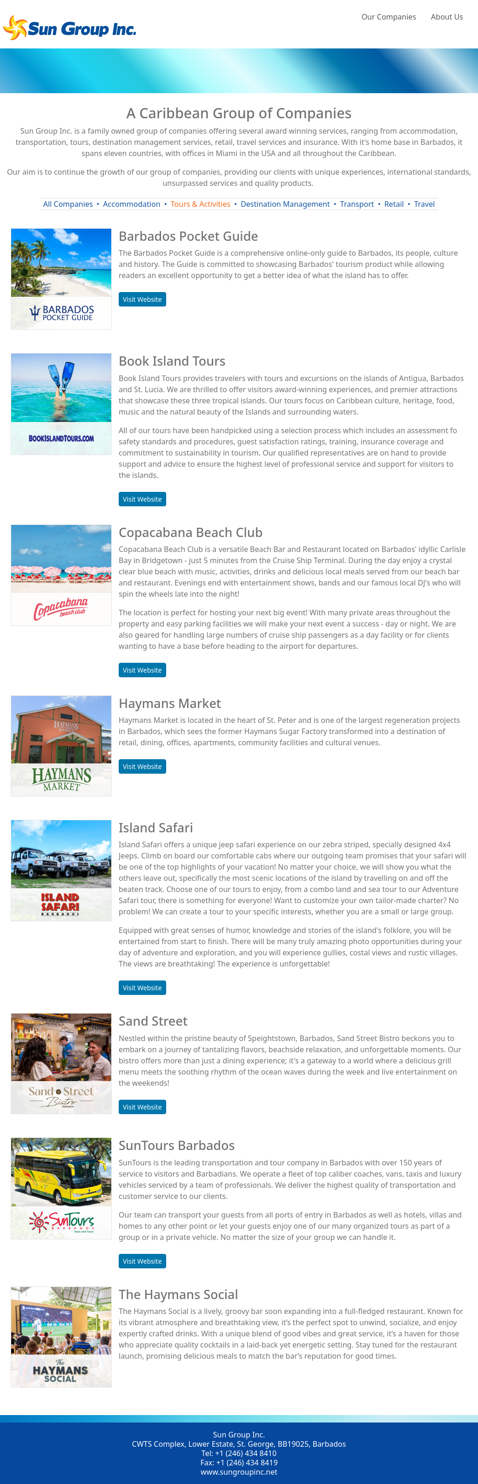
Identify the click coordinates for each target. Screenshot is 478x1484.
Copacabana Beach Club (191, 532)
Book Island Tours (172, 360)
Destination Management (285, 204)
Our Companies (389, 17)
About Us (447, 17)
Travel (424, 204)
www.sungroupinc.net (239, 1472)
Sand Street (153, 1020)
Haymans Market (170, 703)
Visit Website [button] (142, 299)
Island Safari (156, 827)
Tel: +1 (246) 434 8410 (239, 1453)
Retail (394, 204)
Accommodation (132, 204)
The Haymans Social (178, 1294)
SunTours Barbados (177, 1145)
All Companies (68, 204)
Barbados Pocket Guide (188, 236)
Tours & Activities (200, 204)
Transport (357, 204)
